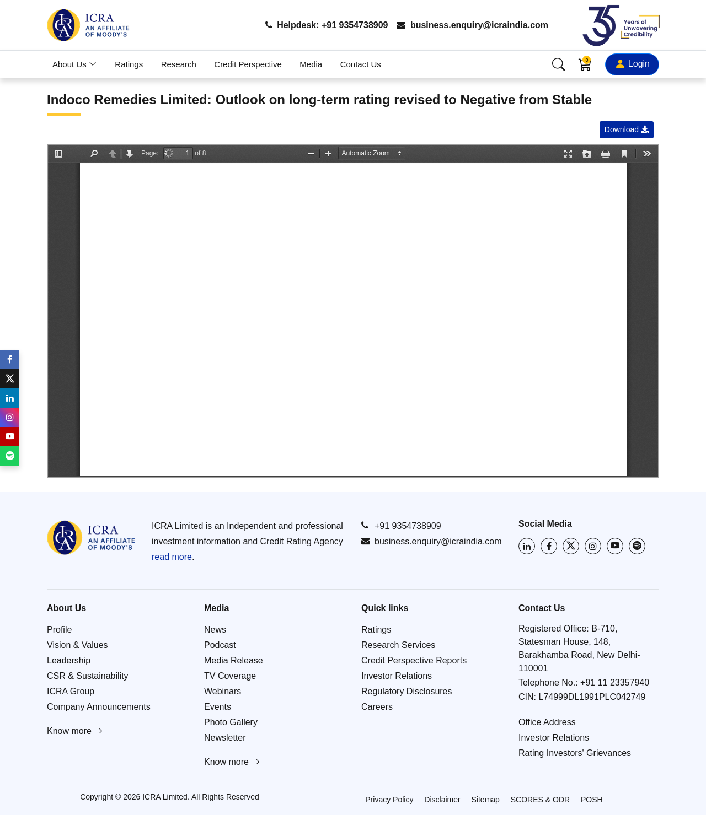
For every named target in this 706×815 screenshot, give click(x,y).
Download (627, 129)
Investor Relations (396, 676)
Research (178, 64)
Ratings (129, 64)
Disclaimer (442, 799)
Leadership (68, 660)
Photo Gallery (231, 722)
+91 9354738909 (401, 526)
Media (310, 64)
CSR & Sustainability (88, 676)
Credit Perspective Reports (414, 660)
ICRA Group (70, 691)
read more (172, 557)
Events (217, 706)
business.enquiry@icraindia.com (472, 25)
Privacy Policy (389, 799)
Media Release (233, 660)
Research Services (398, 645)
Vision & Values (77, 645)
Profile (59, 629)
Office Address (547, 722)
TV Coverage (230, 676)
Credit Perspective (248, 64)
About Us (74, 64)
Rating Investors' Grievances (574, 753)
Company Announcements (99, 706)
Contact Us (360, 64)
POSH (592, 799)
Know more (75, 731)
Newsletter (225, 737)
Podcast (220, 645)
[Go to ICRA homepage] (91, 538)
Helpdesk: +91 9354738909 (326, 25)
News (215, 629)
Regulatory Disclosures (406, 691)
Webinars (222, 691)
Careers (377, 706)
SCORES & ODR (540, 799)
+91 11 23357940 (614, 682)
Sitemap (486, 799)
